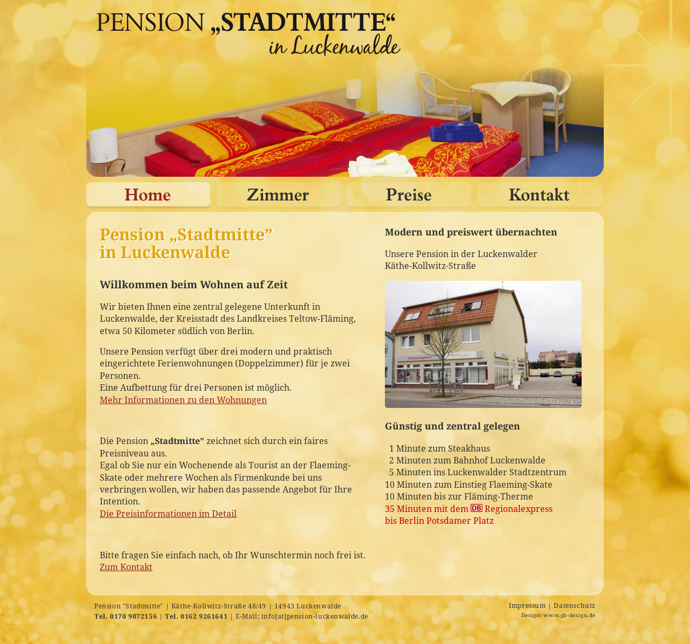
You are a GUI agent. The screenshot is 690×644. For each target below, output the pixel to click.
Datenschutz (575, 605)
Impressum (527, 605)
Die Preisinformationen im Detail (168, 514)
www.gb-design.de (569, 615)
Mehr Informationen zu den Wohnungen (183, 400)
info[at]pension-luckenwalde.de (314, 616)
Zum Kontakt (126, 567)
